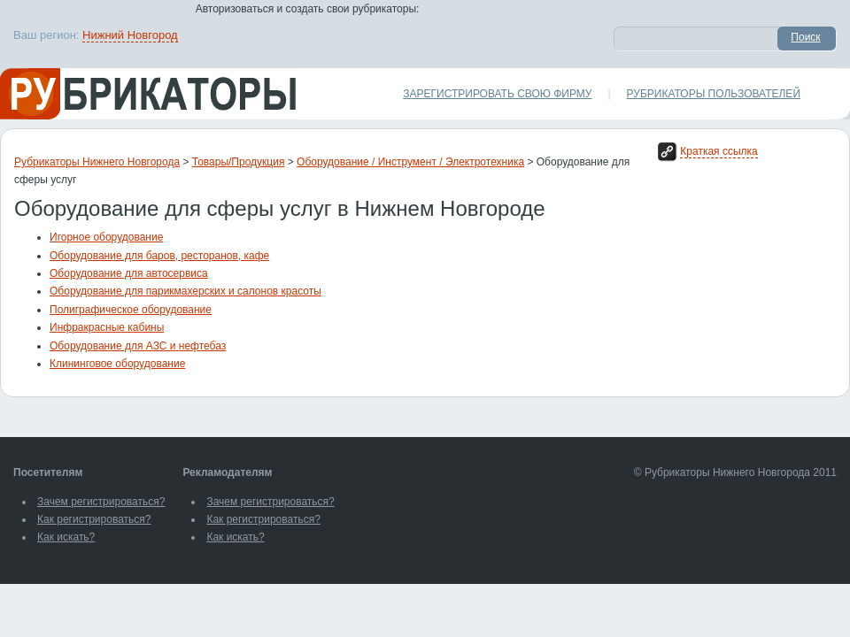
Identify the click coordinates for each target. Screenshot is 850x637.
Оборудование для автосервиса (129, 273)
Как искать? (66, 537)
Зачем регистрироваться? (101, 501)
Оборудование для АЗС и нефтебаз (138, 346)
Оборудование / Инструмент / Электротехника (410, 162)
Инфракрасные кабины (107, 327)
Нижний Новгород (130, 35)
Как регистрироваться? (94, 519)
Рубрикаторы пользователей (713, 94)
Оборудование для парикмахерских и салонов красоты (185, 291)
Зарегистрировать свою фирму (497, 94)
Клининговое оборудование (117, 363)
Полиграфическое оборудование (131, 309)
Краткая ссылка (718, 151)
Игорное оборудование (106, 237)
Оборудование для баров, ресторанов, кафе (159, 255)
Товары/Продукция (238, 162)
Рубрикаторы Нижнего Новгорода (97, 162)
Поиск (805, 37)
